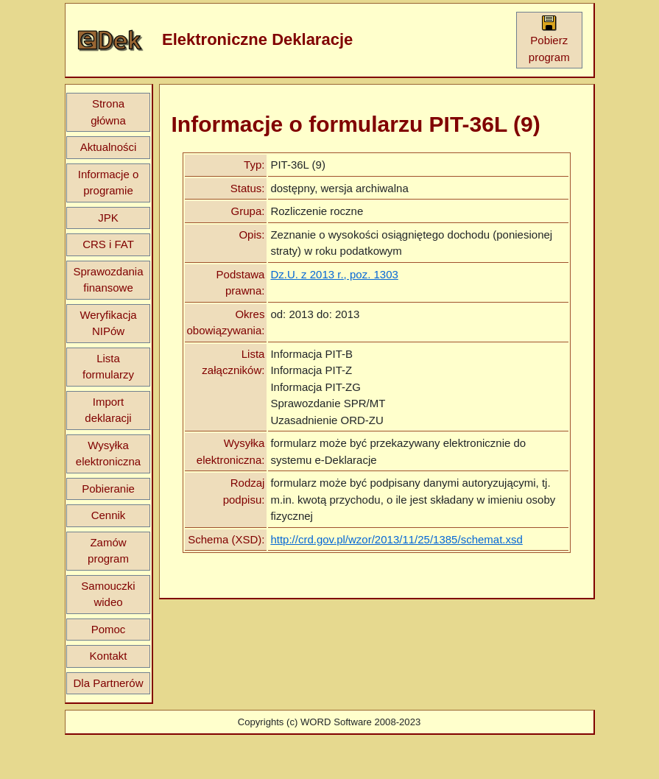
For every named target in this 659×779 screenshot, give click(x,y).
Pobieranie (108, 488)
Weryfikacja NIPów (108, 323)
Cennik (108, 515)
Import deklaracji (108, 410)
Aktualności (108, 147)
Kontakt (108, 655)
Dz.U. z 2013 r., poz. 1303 (334, 274)
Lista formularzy (108, 366)
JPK (108, 217)
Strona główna (108, 112)
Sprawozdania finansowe (108, 280)
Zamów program (108, 550)
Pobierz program (549, 39)
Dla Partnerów (108, 683)
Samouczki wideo (108, 594)
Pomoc (108, 629)
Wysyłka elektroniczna (108, 453)
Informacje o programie (108, 182)
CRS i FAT (108, 244)
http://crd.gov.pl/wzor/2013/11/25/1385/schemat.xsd (396, 539)
